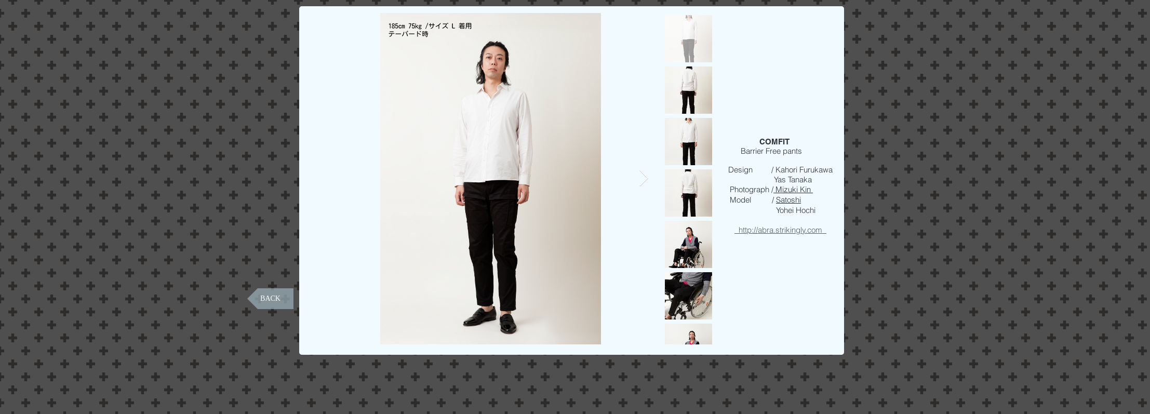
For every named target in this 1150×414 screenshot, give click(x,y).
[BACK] (270, 298)
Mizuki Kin (793, 189)
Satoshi (788, 200)
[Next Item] (643, 179)
